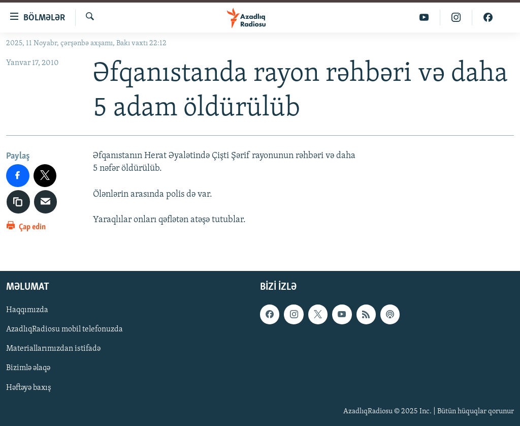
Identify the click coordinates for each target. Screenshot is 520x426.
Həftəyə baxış (28, 388)
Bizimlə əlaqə (28, 368)
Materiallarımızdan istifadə (53, 349)
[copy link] (18, 202)
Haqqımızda (27, 311)
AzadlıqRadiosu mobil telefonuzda (64, 330)
